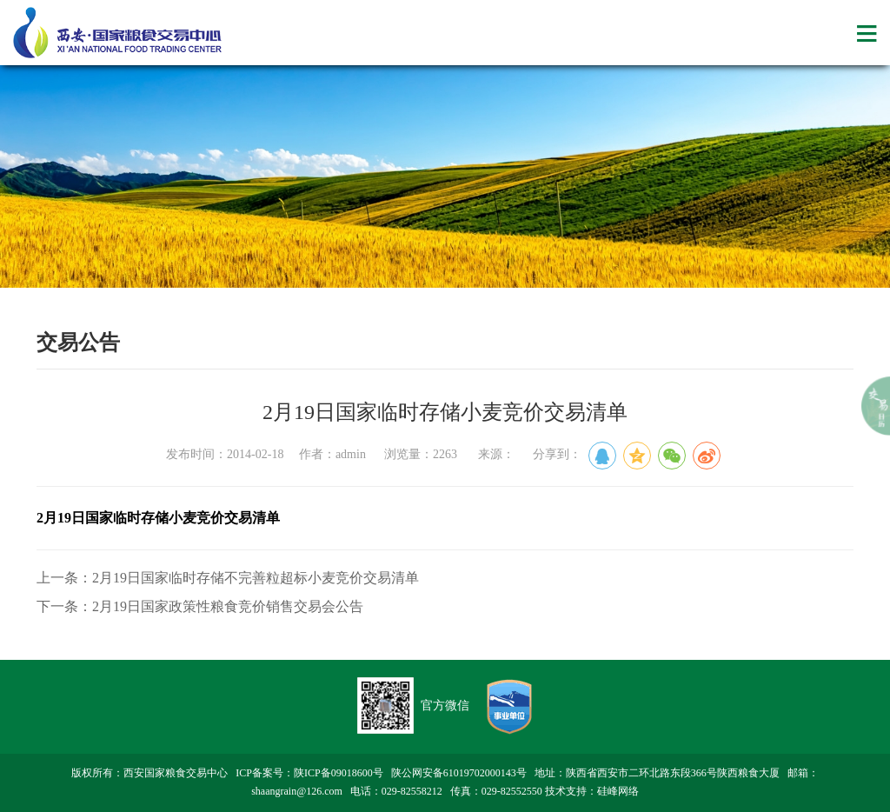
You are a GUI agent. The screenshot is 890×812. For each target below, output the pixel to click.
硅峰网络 (618, 791)
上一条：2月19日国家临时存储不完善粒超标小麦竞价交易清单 (228, 577)
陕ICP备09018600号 (338, 773)
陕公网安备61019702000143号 (459, 773)
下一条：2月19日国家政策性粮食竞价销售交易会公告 (200, 606)
